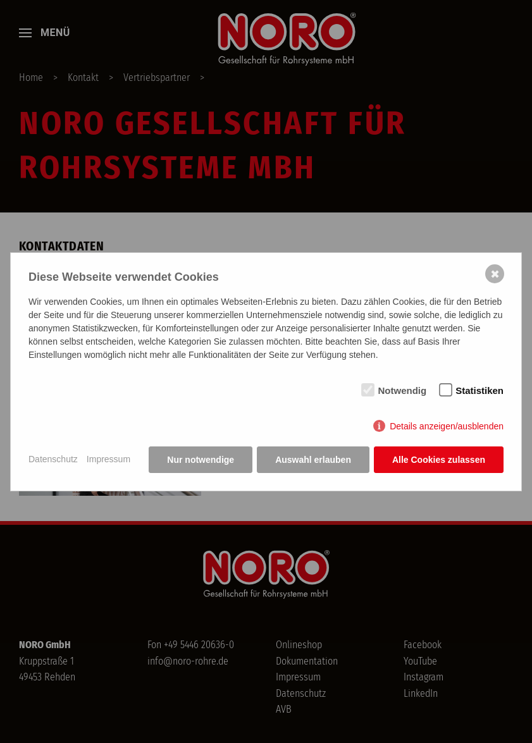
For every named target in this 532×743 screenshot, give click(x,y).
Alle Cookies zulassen (438, 460)
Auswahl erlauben (313, 460)
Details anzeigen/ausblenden (447, 426)
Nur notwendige (200, 460)
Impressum (108, 459)
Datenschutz (53, 459)
